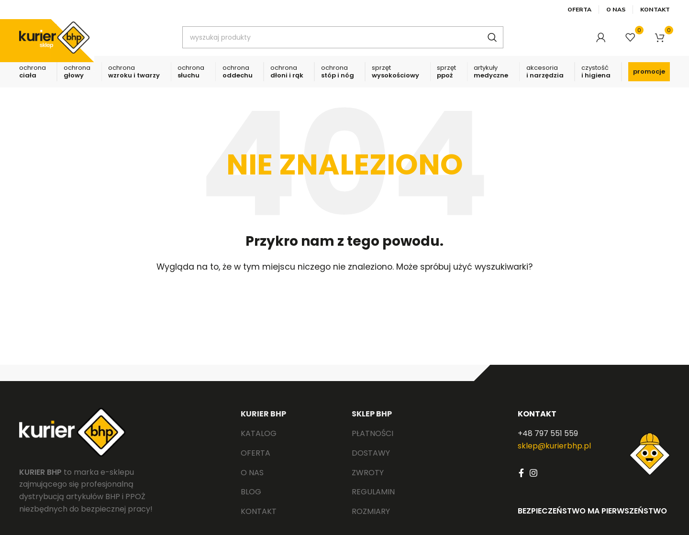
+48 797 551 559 (548, 441)
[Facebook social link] (521, 481)
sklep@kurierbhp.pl (554, 453)
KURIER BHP (263, 421)
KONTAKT (537, 421)
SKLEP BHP (372, 421)
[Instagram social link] (533, 481)
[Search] (350, 41)
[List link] (289, 442)
